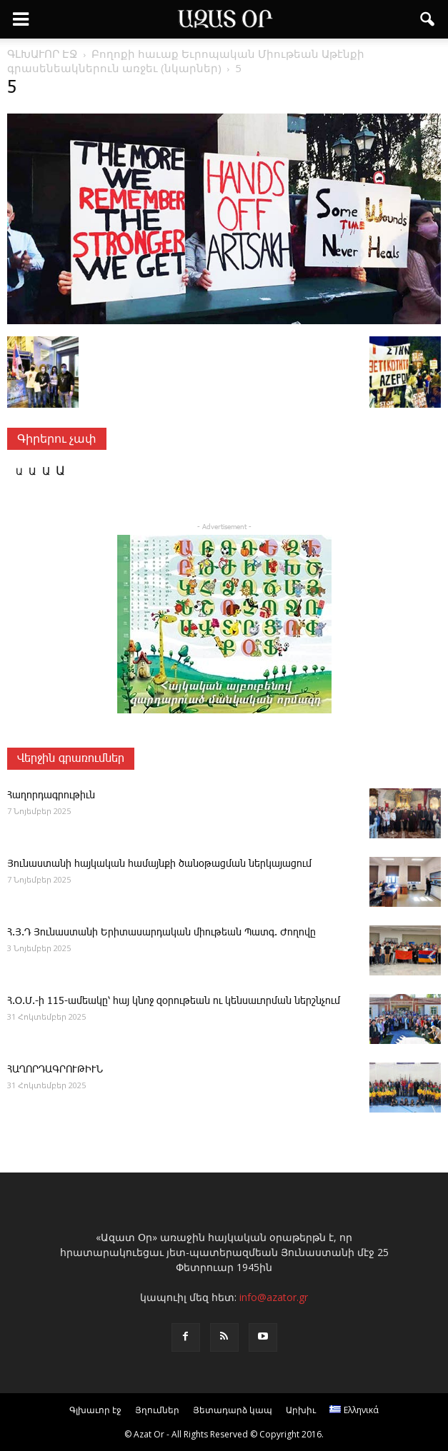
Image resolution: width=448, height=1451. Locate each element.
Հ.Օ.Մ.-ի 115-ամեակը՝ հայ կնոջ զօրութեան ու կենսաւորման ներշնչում (173, 1001)
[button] (428, 19)
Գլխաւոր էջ (95, 1410)
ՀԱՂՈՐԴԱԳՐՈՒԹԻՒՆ (55, 1070)
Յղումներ (157, 1410)
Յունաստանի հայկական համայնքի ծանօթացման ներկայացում (159, 864)
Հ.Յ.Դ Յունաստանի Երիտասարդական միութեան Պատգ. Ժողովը (161, 933)
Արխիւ (301, 1410)
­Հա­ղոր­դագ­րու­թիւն (51, 795)
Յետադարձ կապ (232, 1410)
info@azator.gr (273, 1297)
